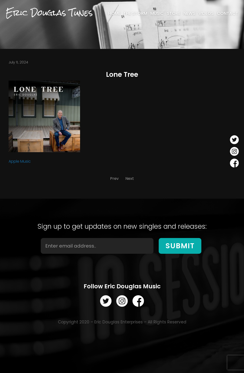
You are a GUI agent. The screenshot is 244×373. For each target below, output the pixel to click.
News (189, 13)
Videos (206, 13)
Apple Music (20, 161)
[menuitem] (114, 13)
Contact (227, 13)
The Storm (135, 13)
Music (157, 13)
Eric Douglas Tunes (49, 12)
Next (129, 178)
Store (173, 13)
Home (114, 13)
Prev (114, 178)
